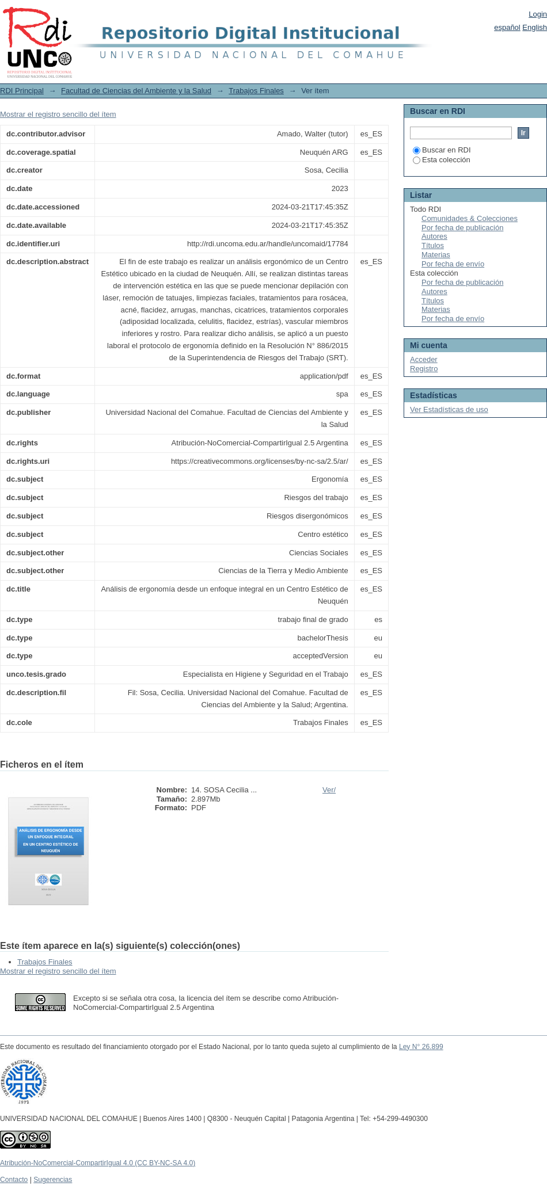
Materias (435, 254)
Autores (434, 236)
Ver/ (329, 789)
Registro (424, 368)
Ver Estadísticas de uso (449, 409)
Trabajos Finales (256, 90)
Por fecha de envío (452, 264)
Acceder (424, 359)
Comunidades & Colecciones (469, 218)
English (534, 27)
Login (538, 14)
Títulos (432, 245)
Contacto (14, 1180)
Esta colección (441, 159)
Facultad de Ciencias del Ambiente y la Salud (136, 90)
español (507, 27)
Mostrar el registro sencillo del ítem (58, 114)
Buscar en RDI (442, 150)
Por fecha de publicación (462, 227)
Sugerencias (52, 1180)
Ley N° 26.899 (421, 1047)
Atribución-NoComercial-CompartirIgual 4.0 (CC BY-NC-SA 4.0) (97, 1163)
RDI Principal (22, 90)
